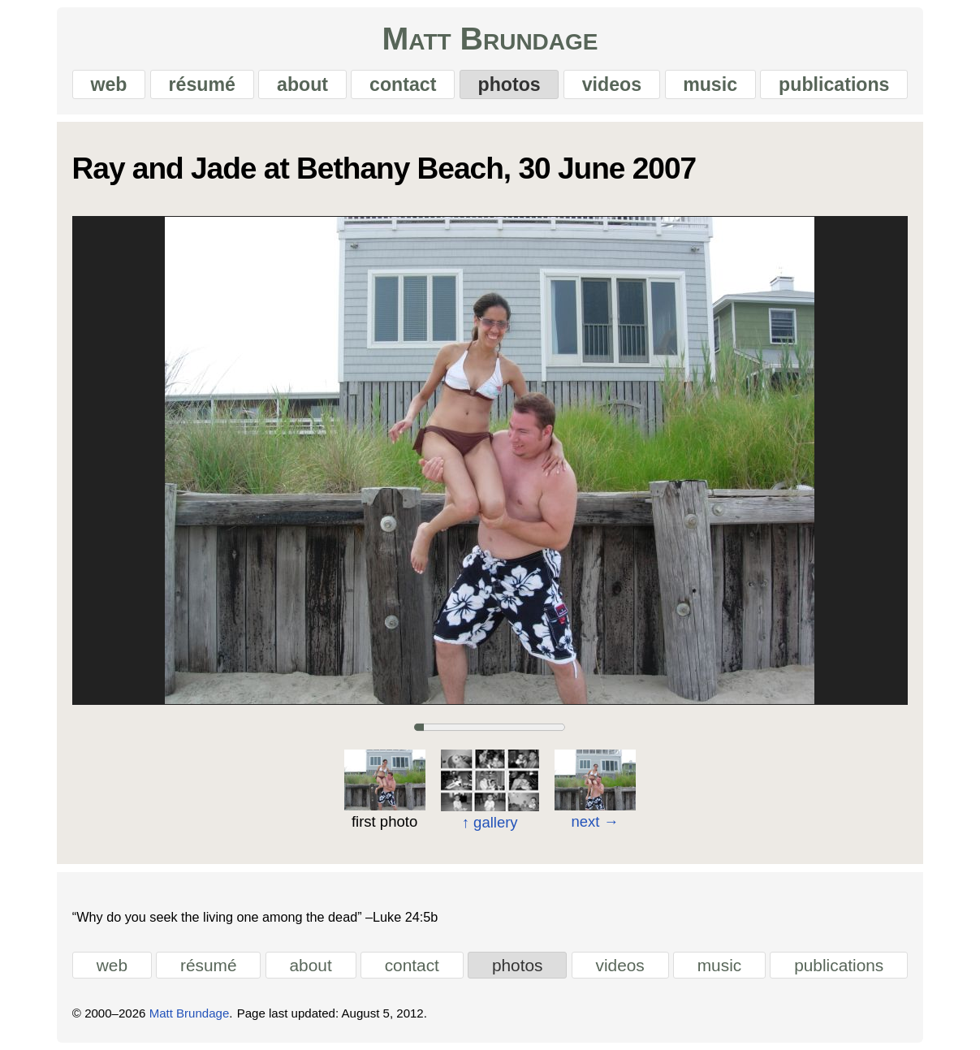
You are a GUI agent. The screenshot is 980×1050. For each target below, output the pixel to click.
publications (834, 84)
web (108, 84)
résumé (202, 84)
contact (402, 84)
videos (611, 84)
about (302, 84)
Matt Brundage (490, 38)
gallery (490, 823)
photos (509, 84)
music (710, 84)
